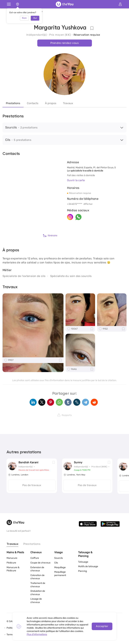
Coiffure (34, 558)
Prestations (13, 103)
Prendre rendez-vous (64, 43)
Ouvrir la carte (76, 180)
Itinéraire (50, 235)
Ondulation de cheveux (37, 593)
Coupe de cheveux (40, 562)
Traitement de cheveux (37, 585)
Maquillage (60, 567)
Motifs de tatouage (88, 566)
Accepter (102, 626)
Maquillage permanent (60, 573)
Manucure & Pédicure (13, 569)
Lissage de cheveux (36, 600)
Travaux (68, 103)
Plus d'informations (37, 634)
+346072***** (74, 204)
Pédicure (11, 562)
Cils (56, 562)
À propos (50, 103)
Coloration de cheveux (37, 577)
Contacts (32, 103)
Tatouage (83, 561)
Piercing (82, 571)
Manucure (12, 558)
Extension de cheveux (37, 569)
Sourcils (58, 558)
